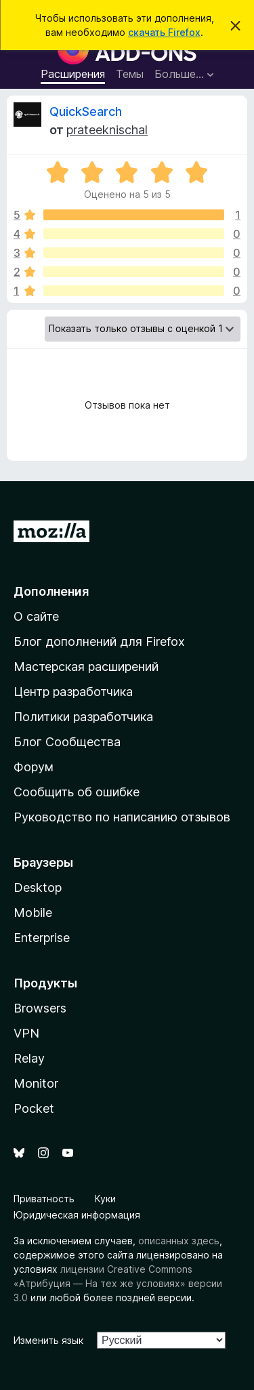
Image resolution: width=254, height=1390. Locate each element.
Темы (130, 74)
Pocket (34, 1108)
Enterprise (42, 938)
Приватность (44, 1198)
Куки (105, 1198)
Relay (29, 1058)
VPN (26, 1033)
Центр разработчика (73, 691)
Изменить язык (48, 1340)
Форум (34, 767)
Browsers (40, 1008)
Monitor (36, 1083)
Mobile (33, 912)
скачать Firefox (164, 32)
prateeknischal (107, 130)
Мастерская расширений (86, 666)
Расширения (73, 74)
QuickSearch (85, 111)
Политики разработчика (83, 717)
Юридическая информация (77, 1215)
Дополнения (51, 591)
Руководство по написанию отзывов (122, 817)
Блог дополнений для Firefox (99, 641)
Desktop (38, 887)
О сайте (36, 616)
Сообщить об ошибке (77, 792)
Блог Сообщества (67, 742)
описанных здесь (178, 1240)
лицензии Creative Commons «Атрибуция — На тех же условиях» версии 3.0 (118, 1283)
